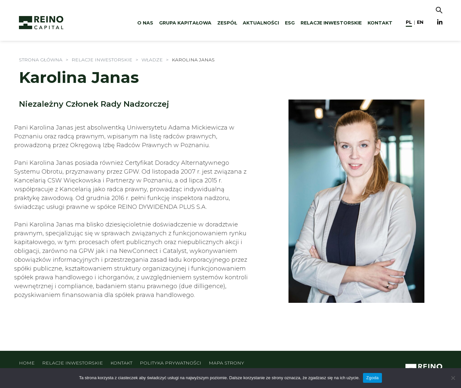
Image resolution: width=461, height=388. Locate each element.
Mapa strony (226, 363)
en (420, 22)
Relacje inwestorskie (331, 23)
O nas (145, 23)
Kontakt (380, 23)
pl (409, 22)
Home (27, 363)
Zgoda (372, 377)
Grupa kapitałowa (185, 23)
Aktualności (261, 23)
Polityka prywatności (170, 363)
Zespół (227, 23)
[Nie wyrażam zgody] (453, 378)
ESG (290, 23)
